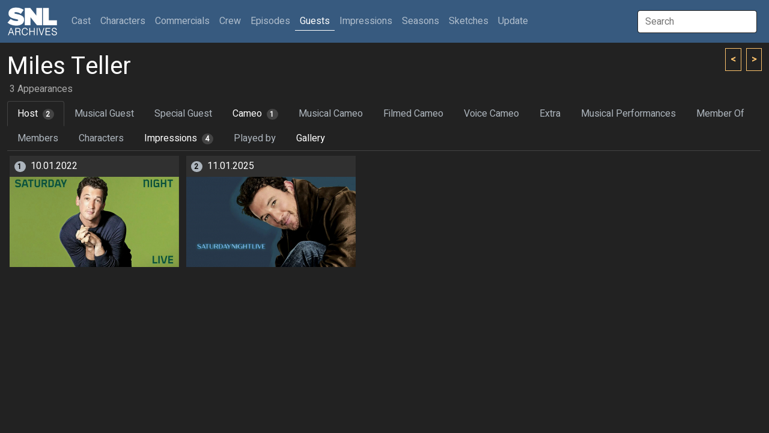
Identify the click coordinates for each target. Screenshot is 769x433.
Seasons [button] (420, 21)
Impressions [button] (365, 21)
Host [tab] (35, 113)
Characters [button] (122, 21)
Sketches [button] (468, 21)
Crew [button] (230, 21)
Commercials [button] (182, 21)
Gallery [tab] (310, 138)
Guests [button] (315, 21)
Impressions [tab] (178, 138)
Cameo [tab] (255, 113)
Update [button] (513, 21)
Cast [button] (83, 20)
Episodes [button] (270, 21)
